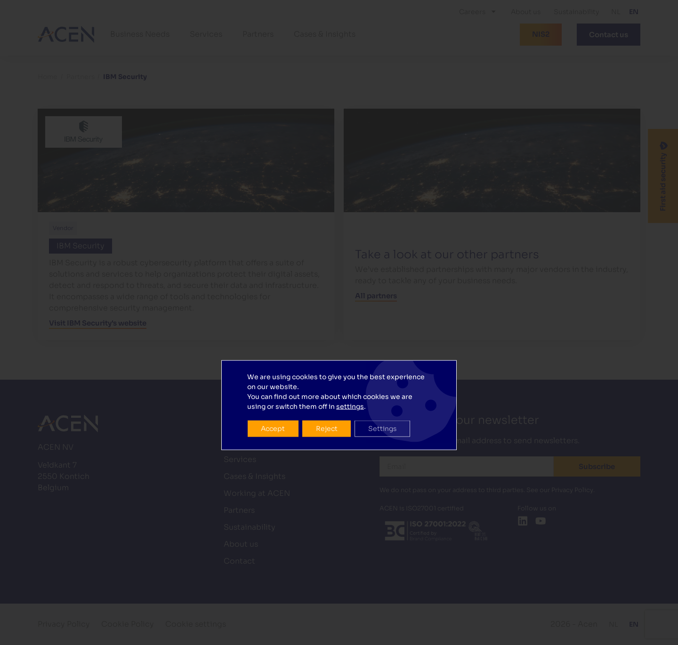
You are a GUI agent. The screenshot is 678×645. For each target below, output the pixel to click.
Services (206, 34)
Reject (328, 338)
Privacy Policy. (573, 490)
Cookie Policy (127, 624)
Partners (258, 34)
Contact (239, 561)
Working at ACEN (257, 493)
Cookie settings (195, 624)
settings (350, 316)
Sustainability (576, 12)
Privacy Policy (64, 624)
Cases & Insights (324, 34)
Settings (385, 338)
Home (47, 77)
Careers (478, 11)
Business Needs (140, 34)
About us (526, 12)
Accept (273, 338)
